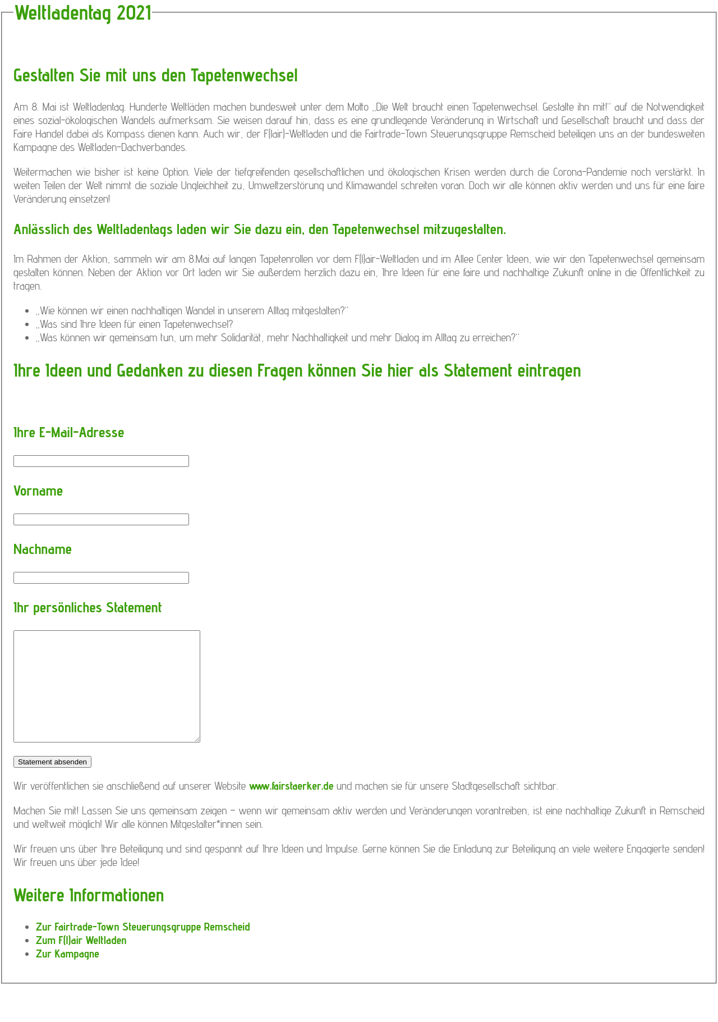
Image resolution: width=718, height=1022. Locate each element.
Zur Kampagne (67, 953)
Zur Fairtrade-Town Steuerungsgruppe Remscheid (143, 926)
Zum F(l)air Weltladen (81, 940)
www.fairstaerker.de (291, 785)
